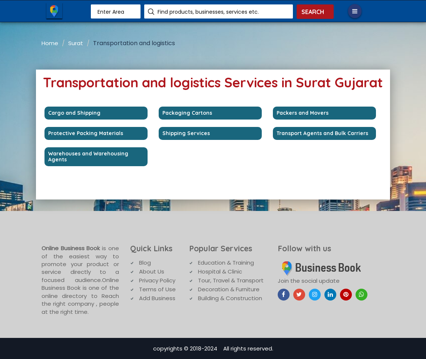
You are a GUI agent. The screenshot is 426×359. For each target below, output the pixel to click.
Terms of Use (157, 289)
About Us (151, 271)
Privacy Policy (157, 280)
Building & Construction (230, 298)
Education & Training (226, 262)
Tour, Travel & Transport (231, 280)
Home (50, 43)
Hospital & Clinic (220, 271)
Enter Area (111, 12)
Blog (145, 262)
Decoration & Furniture (229, 289)
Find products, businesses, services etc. (208, 12)
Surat (75, 43)
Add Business (157, 298)
